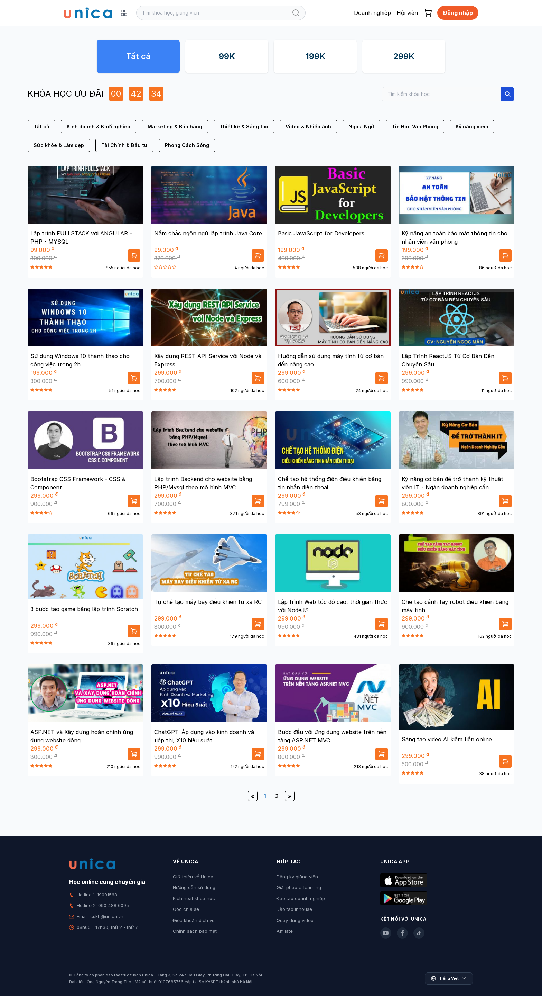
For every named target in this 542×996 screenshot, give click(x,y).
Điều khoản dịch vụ (194, 920)
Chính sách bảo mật (195, 931)
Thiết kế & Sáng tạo (243, 126)
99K (227, 56)
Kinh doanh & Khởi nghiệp (98, 126)
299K (403, 56)
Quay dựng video (295, 920)
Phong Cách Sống (187, 145)
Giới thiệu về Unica (193, 876)
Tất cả (138, 56)
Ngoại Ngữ (361, 126)
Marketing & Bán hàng (175, 126)
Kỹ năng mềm (472, 126)
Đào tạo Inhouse (294, 909)
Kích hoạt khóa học (194, 898)
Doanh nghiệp (372, 12)
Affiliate (285, 931)
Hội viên (407, 12)
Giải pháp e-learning (299, 887)
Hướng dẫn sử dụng (194, 887)
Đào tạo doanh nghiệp (301, 898)
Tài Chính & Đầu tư (124, 145)
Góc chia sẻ (186, 909)
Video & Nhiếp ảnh (308, 126)
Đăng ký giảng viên (297, 876)
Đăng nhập (458, 12)
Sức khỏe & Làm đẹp (59, 145)
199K (315, 56)
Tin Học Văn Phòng (415, 126)
